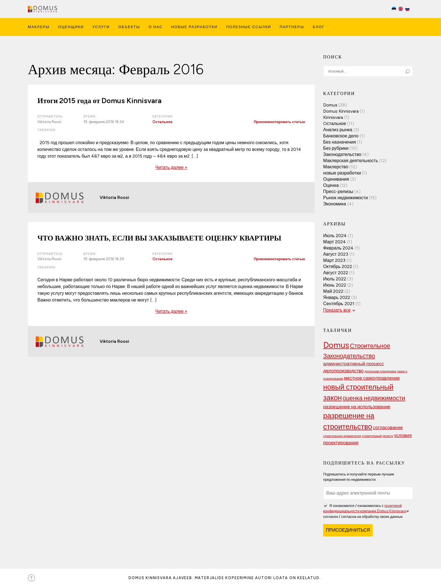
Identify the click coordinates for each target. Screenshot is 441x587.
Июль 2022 (334, 279)
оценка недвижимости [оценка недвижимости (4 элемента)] (374, 398)
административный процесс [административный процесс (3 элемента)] (353, 363)
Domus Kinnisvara (341, 111)
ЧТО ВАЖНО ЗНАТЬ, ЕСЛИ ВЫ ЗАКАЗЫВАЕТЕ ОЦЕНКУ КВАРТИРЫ (159, 238)
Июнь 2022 (334, 285)
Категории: (163, 116)
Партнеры (292, 27)
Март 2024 (334, 241)
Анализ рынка (337, 129)
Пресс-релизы (338, 191)
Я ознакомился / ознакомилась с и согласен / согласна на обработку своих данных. (366, 510)
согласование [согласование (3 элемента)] (388, 427)
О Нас (156, 27)
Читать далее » (171, 167)
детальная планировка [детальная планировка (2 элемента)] (380, 371)
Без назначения (339, 142)
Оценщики (71, 27)
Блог (319, 27)
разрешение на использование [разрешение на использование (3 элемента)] (356, 406)
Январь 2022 (336, 297)
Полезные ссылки (248, 27)
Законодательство (342, 154)
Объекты (129, 27)
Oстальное (162, 122)
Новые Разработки (194, 27)
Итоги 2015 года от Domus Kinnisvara (99, 100)
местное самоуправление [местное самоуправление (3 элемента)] (372, 378)
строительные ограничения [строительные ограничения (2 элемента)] (342, 436)
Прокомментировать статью (279, 122)
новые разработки (342, 173)
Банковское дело (341, 136)
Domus (330, 105)
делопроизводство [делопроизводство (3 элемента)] (343, 370)
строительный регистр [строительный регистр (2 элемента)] (377, 436)
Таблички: (47, 130)
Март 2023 (334, 260)
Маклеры (39, 27)
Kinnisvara (333, 117)
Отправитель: (50, 116)
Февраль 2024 (338, 248)
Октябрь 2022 (337, 266)
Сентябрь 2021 (338, 303)
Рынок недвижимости (345, 197)
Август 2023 (335, 254)
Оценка (331, 185)
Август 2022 (335, 272)
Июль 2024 (335, 235)
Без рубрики (335, 148)
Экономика (334, 204)
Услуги (101, 27)
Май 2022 (333, 291)
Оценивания (336, 179)
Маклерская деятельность (350, 160)
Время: (90, 116)
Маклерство (335, 166)
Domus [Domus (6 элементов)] (336, 345)
